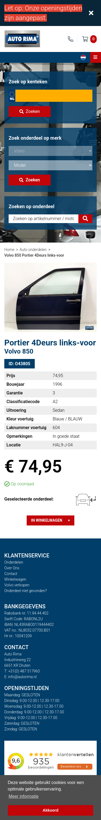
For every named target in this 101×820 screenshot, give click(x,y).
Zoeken (29, 111)
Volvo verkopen (16, 585)
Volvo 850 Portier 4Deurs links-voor (34, 255)
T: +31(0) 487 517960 (22, 671)
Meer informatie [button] (24, 796)
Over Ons (11, 568)
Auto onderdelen (33, 249)
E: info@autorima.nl (20, 677)
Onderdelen (13, 562)
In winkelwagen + (50, 520)
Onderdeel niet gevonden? (25, 591)
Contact (10, 573)
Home (9, 249)
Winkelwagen (15, 579)
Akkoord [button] (50, 810)
